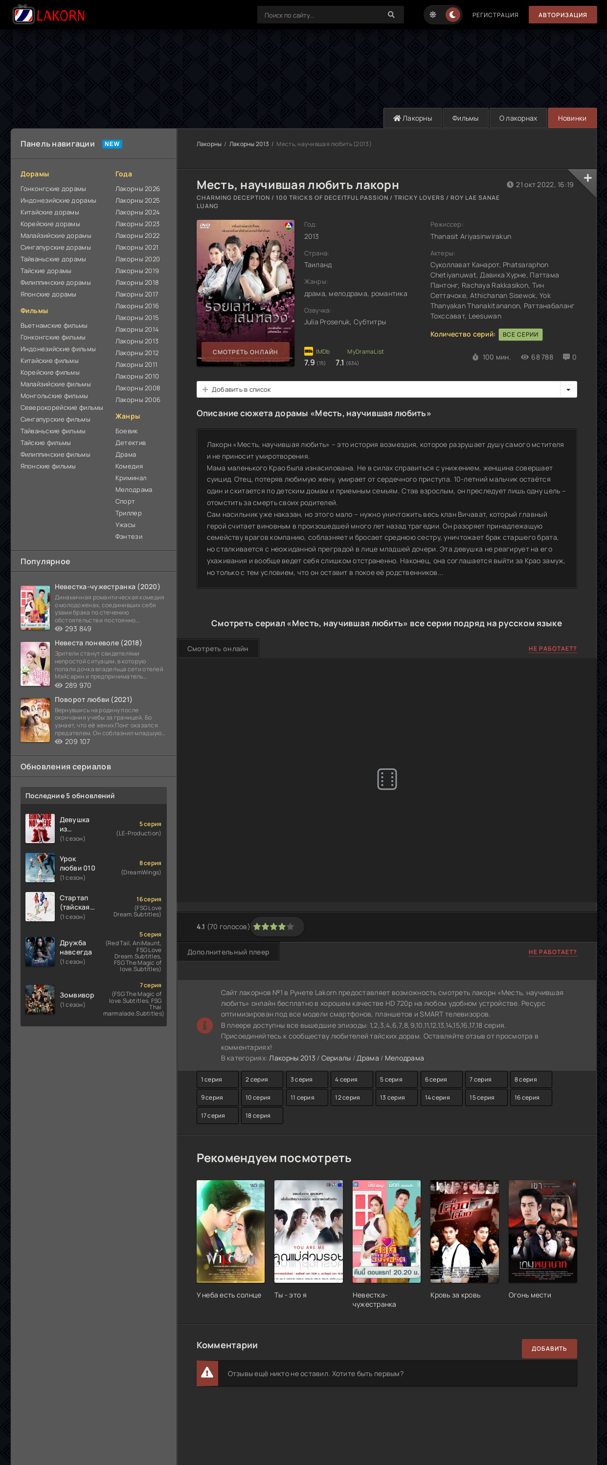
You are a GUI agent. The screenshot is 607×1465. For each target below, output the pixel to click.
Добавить (549, 1348)
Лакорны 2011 (136, 364)
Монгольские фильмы (55, 395)
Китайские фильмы (50, 360)
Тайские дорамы (46, 270)
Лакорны (412, 118)
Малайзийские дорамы (56, 235)
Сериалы (336, 1057)
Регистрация (495, 15)
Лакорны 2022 (137, 235)
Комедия (129, 466)
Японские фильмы (48, 466)
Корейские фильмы (50, 372)
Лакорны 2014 (137, 329)
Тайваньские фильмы (53, 430)
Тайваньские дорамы (54, 259)
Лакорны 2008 (137, 387)
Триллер (128, 513)
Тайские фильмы (46, 442)
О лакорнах (518, 118)
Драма (125, 454)
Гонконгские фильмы (53, 337)
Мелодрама (134, 489)
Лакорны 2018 (137, 282)
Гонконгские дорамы (54, 188)
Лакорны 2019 (137, 270)
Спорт (125, 501)
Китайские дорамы (50, 212)
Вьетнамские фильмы (54, 325)
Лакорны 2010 (137, 376)
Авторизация (563, 15)
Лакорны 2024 (137, 212)
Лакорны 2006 (137, 399)
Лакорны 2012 (136, 352)
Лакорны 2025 (137, 200)
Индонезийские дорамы (59, 200)
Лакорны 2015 (137, 317)
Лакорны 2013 (136, 341)
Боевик (126, 430)
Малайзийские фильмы (56, 384)
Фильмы (465, 118)
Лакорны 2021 (136, 247)
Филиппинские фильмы (55, 454)
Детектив (130, 442)
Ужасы (125, 524)
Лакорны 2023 (137, 223)
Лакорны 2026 (137, 188)
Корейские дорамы (50, 223)
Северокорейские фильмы (62, 407)
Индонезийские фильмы (58, 348)
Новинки (572, 118)
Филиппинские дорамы (56, 282)
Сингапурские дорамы (56, 247)
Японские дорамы (49, 294)
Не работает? (553, 648)
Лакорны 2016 (137, 305)
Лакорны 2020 (137, 259)
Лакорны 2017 (136, 294)
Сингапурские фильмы (55, 419)
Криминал (130, 477)
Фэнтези (128, 536)
